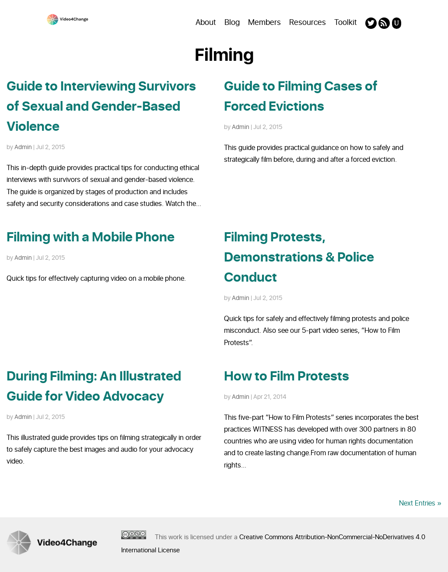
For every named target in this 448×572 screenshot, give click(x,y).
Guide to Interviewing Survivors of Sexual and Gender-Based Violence (101, 107)
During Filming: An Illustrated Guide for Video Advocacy (94, 386)
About (206, 22)
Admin (23, 147)
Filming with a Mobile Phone (91, 237)
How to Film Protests (286, 376)
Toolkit (345, 22)
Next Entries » (420, 503)
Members (264, 22)
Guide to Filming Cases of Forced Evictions (301, 97)
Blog (232, 22)
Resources (307, 22)
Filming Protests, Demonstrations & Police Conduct (299, 257)
